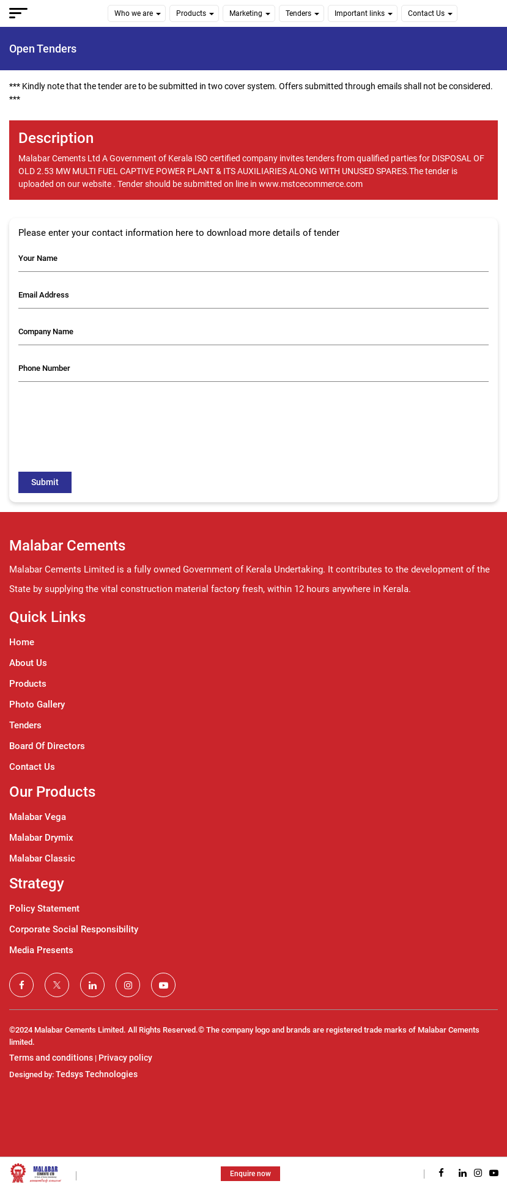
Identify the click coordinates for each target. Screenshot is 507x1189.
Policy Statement (44, 908)
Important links (360, 13)
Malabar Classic (42, 858)
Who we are (133, 13)
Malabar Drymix (41, 837)
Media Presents (41, 950)
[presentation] (111, 415)
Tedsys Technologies (97, 1074)
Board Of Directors (47, 746)
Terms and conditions (51, 1058)
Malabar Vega (37, 816)
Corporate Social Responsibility (73, 929)
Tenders (298, 13)
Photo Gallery (37, 704)
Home (21, 642)
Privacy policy (125, 1058)
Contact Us (426, 13)
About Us (28, 662)
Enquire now (250, 1173)
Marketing (245, 13)
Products (191, 13)
